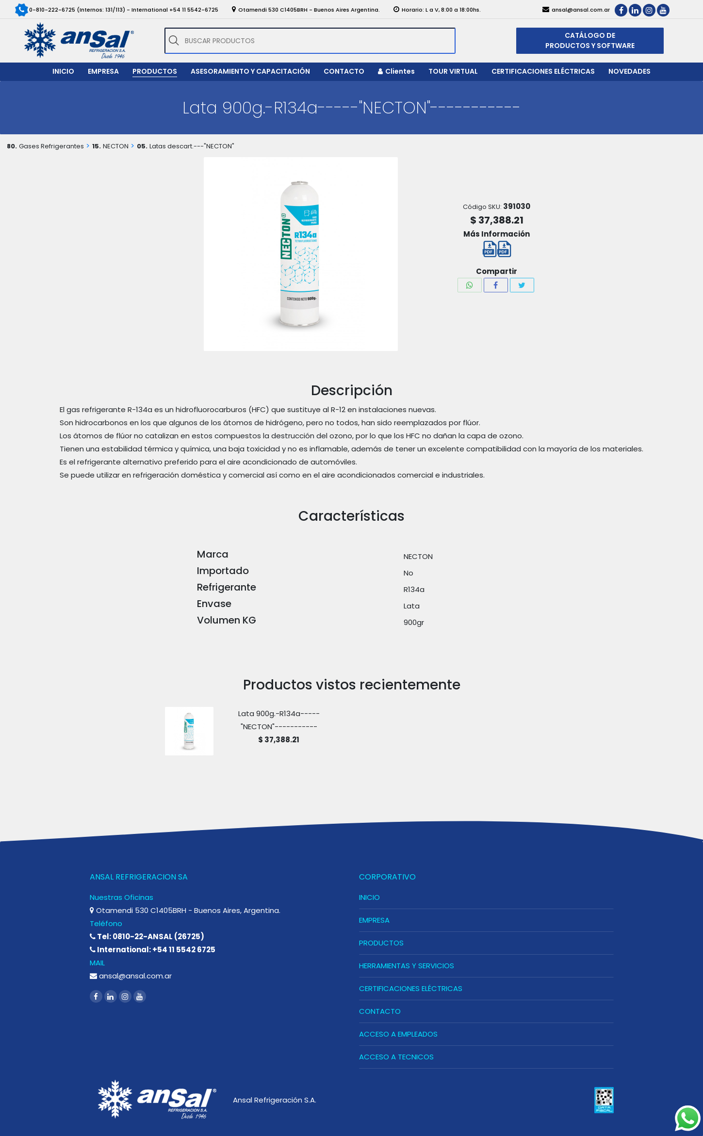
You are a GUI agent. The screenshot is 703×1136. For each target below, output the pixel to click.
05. (142, 146)
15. (96, 146)
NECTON (116, 146)
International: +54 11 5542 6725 (152, 949)
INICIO (369, 897)
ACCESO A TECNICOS (396, 1057)
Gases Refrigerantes (51, 146)
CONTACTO (380, 1011)
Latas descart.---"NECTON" (191, 146)
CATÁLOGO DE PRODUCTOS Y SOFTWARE (590, 40)
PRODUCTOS (381, 943)
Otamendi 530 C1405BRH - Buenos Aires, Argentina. (185, 910)
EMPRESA (374, 920)
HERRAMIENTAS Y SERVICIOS (406, 965)
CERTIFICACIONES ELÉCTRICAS (410, 988)
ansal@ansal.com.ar (131, 976)
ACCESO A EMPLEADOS (398, 1034)
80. (12, 146)
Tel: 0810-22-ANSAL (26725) (147, 936)
